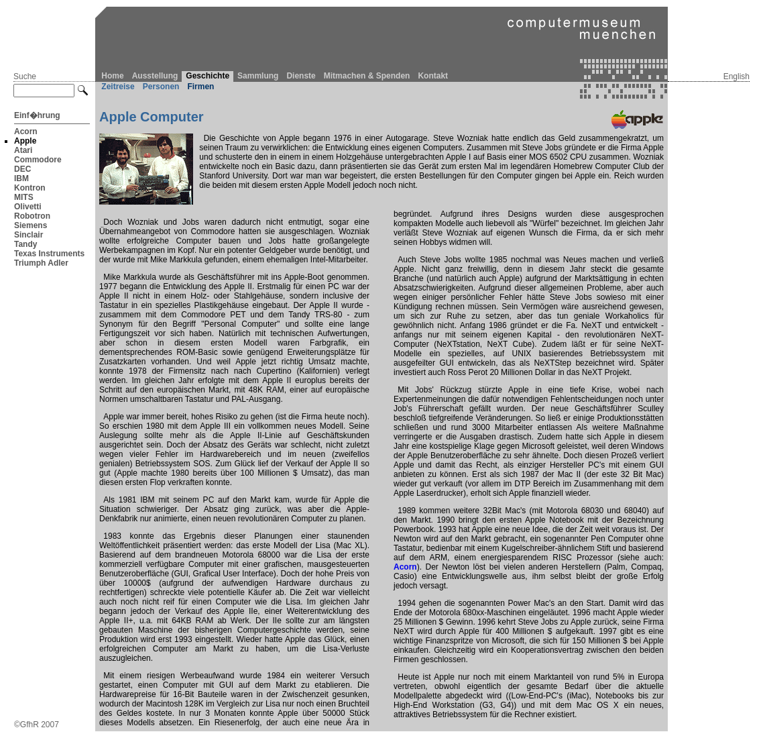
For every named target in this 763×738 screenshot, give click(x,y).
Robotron (32, 216)
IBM (21, 178)
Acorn (26, 131)
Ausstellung (155, 76)
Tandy (25, 244)
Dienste (300, 76)
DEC (22, 169)
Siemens (30, 225)
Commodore (38, 159)
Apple (25, 141)
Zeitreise (117, 86)
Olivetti (28, 206)
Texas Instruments (49, 253)
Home (112, 76)
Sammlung (257, 76)
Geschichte (207, 76)
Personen (161, 86)
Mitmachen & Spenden (367, 76)
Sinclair (28, 235)
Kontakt (433, 76)
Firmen (200, 86)
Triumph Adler (41, 263)
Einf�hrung (37, 115)
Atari (23, 150)
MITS (24, 197)
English (736, 76)
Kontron (30, 188)
